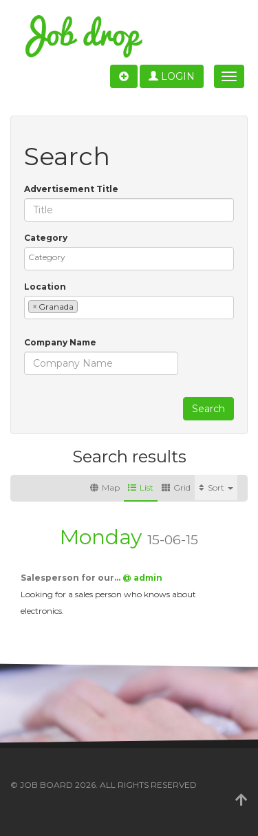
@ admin (142, 577)
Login (172, 76)
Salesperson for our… (71, 577)
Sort (216, 487)
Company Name (60, 342)
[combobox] (129, 258)
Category (45, 238)
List (140, 487)
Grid (176, 487)
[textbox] (132, 257)
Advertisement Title (71, 189)
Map (105, 487)
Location (45, 286)
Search (208, 409)
